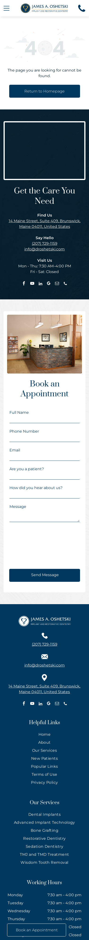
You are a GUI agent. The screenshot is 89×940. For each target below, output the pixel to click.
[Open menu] (6, 8)
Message (17, 506)
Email (14, 450)
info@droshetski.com (44, 249)
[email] (57, 284)
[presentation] (28, 546)
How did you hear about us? (36, 488)
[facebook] (24, 284)
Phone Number (24, 431)
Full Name (19, 412)
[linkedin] (40, 284)
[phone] (65, 284)
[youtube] (32, 284)
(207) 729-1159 (44, 243)
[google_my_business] (49, 284)
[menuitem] (44, 736)
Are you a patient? (26, 469)
